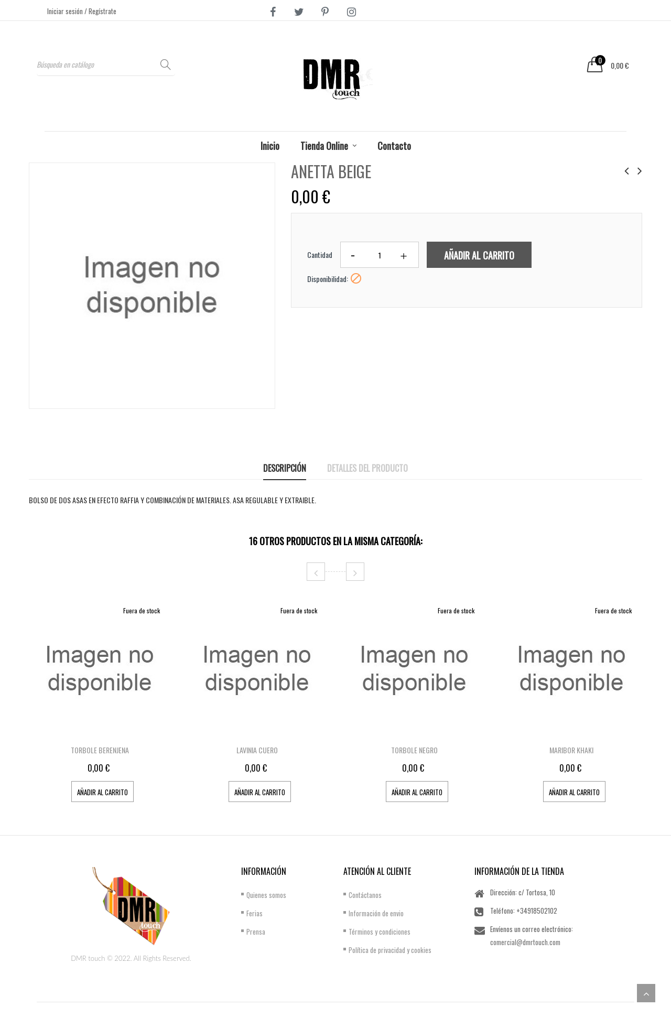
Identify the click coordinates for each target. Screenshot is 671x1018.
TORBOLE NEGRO (414, 749)
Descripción (284, 468)
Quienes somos (266, 895)
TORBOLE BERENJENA (100, 749)
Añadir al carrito (479, 255)
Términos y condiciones (379, 931)
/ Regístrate (100, 11)
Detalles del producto (367, 468)
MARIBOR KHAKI (571, 749)
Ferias (254, 913)
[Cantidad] (379, 255)
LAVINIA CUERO (257, 749)
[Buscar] (106, 64)
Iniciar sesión (65, 11)
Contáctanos (365, 895)
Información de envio (376, 913)
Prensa (255, 931)
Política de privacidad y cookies (390, 950)
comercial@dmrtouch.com (525, 942)
